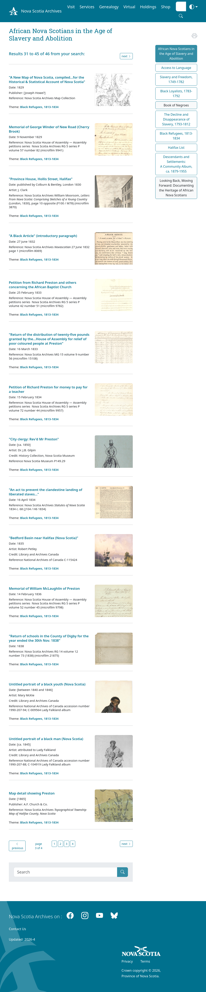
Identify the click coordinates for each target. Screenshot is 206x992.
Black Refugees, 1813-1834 (39, 107)
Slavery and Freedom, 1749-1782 (176, 79)
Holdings (148, 6)
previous (17, 846)
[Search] (65, 872)
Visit (71, 6)
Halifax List (176, 147)
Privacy (127, 961)
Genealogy (108, 6)
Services (87, 6)
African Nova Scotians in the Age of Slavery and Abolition (176, 54)
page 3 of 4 (38, 846)
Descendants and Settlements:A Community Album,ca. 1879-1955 (176, 164)
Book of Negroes (176, 105)
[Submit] (122, 872)
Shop (165, 6)
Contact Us (17, 928)
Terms (145, 961)
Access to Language (176, 68)
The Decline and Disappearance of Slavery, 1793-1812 (176, 119)
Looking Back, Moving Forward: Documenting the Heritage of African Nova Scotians (176, 187)
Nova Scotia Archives (41, 11)
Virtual (129, 6)
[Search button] (181, 16)
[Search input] (181, 6)
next (126, 56)
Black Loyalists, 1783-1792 (176, 93)
